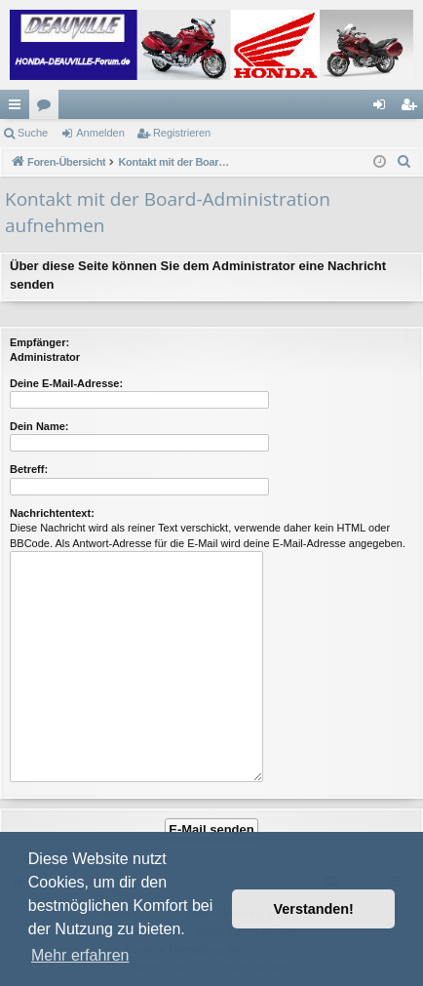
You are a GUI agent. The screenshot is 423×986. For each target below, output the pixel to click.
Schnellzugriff (18, 108)
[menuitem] (404, 162)
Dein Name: (39, 426)
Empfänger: (39, 342)
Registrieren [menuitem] (413, 108)
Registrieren (182, 132)
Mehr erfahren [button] (80, 955)
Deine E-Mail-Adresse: (66, 383)
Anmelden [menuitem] (383, 108)
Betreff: (29, 469)
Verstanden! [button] (314, 909)
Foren (47, 108)
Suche (33, 132)
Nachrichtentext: (52, 513)
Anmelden (100, 132)
